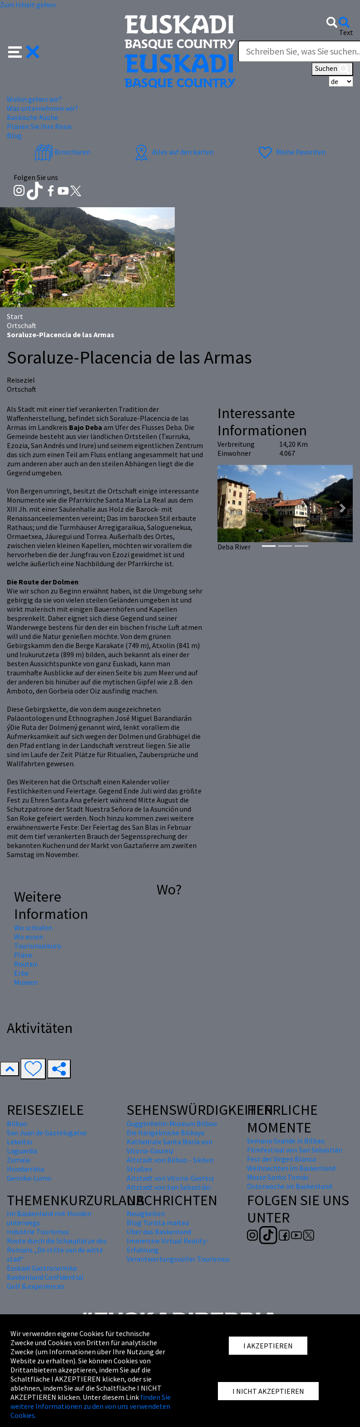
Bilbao (17, 1123)
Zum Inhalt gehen (28, 4)
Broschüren (62, 151)
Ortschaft (21, 325)
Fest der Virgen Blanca (281, 1158)
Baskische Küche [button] (32, 117)
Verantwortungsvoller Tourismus (178, 1258)
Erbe (21, 973)
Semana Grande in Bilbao (286, 1140)
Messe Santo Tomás (278, 1177)
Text (346, 32)
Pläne (23, 954)
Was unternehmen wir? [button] (42, 108)
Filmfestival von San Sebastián (294, 1149)
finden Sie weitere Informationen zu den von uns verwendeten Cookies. (90, 1406)
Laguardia (22, 1150)
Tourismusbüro (37, 945)
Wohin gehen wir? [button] (34, 99)
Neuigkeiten (146, 1213)
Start (15, 316)
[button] (24, 50)
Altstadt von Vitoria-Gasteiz (170, 1178)
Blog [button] (14, 135)
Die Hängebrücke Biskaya (165, 1132)
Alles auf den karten (173, 151)
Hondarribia (25, 1168)
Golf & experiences (35, 1286)
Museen (26, 982)
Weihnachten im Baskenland (291, 1168)
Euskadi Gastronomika (42, 1267)
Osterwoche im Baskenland (289, 1186)
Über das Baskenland (159, 1231)
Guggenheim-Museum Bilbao (172, 1123)
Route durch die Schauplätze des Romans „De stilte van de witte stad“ (57, 1249)
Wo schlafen (33, 927)
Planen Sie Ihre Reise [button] (39, 126)
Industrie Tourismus (38, 1231)
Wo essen (28, 936)
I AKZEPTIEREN (268, 1345)
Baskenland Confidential (45, 1277)
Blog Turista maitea (158, 1222)
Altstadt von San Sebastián (169, 1187)
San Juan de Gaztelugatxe (47, 1132)
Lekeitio (19, 1141)
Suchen (332, 69)
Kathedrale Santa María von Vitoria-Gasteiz (169, 1146)
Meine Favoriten (290, 151)
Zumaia (18, 1159)
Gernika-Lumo (29, 1178)
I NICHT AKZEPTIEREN (268, 1391)
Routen (25, 963)
